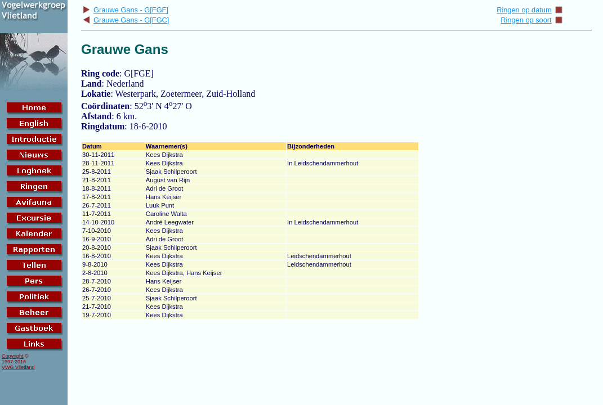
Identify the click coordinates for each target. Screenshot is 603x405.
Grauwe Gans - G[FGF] (125, 10)
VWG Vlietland (18, 367)
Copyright (13, 356)
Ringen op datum (529, 10)
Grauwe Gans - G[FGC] (125, 20)
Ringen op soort (531, 20)
